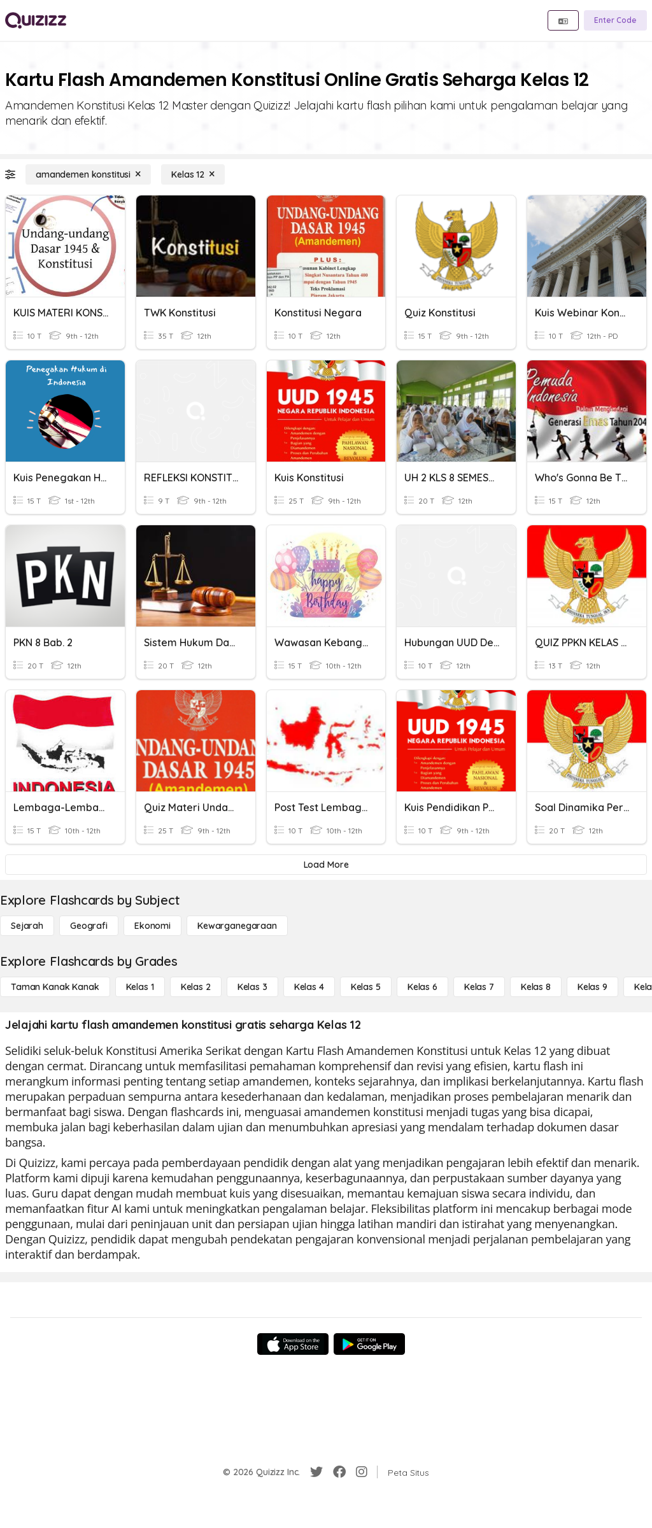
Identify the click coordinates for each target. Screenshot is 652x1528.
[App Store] (293, 1344)
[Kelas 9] (592, 987)
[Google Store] (369, 1344)
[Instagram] (361, 1472)
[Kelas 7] (479, 987)
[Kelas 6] (422, 987)
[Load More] (326, 864)
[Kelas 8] (536, 987)
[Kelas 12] (193, 174)
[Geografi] (88, 926)
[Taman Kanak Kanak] (55, 987)
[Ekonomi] (152, 926)
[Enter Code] (615, 20)
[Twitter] (316, 1472)
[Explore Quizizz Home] (35, 20)
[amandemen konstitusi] (88, 174)
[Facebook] (339, 1472)
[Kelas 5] (366, 987)
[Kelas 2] (196, 987)
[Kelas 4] (309, 987)
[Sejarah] (27, 926)
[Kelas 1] (140, 987)
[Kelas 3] (252, 987)
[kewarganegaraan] (237, 926)
